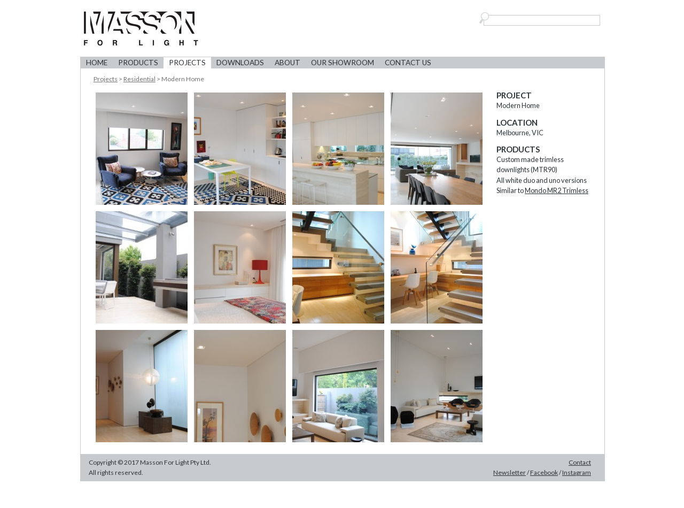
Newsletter (509, 472)
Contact (580, 462)
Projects (187, 62)
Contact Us (408, 62)
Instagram (576, 472)
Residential (139, 79)
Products (138, 62)
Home (96, 62)
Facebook (544, 472)
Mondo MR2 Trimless (556, 190)
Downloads (240, 62)
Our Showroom (342, 62)
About (287, 62)
